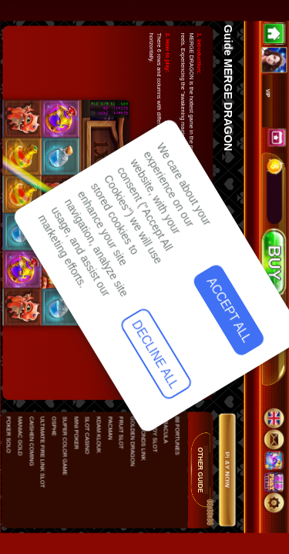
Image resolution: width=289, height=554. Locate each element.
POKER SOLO (8, 434)
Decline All (45, 452)
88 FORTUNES (176, 435)
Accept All (47, 352)
